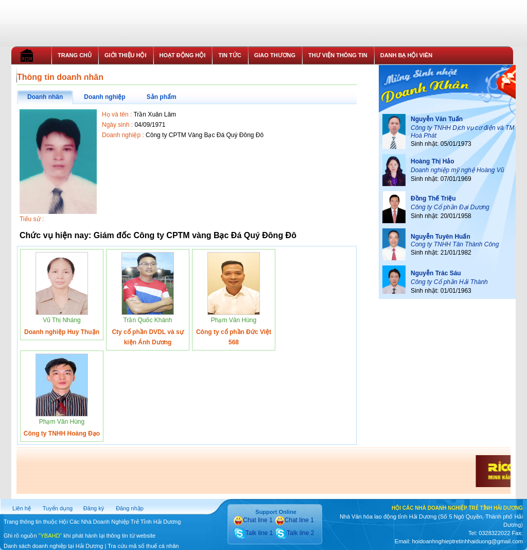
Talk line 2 (294, 533)
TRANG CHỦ (75, 55)
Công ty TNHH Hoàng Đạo (62, 433)
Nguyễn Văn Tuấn (437, 119)
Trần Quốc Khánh (148, 320)
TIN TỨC (229, 55)
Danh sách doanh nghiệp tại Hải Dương (53, 546)
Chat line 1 (253, 520)
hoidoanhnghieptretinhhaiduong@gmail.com (467, 541)
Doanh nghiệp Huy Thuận (61, 332)
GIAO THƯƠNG (274, 55)
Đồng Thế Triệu (433, 198)
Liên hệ (21, 508)
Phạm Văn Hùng (233, 320)
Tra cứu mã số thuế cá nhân (143, 546)
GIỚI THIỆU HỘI (125, 55)
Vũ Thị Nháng (62, 320)
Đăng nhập (130, 508)
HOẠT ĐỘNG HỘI (183, 55)
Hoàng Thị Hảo (432, 161)
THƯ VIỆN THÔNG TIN (337, 55)
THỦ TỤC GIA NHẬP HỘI (56, 73)
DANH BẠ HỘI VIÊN (406, 55)
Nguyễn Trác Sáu (436, 273)
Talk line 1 (253, 533)
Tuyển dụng (58, 508)
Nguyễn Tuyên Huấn (440, 236)
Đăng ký (93, 508)
